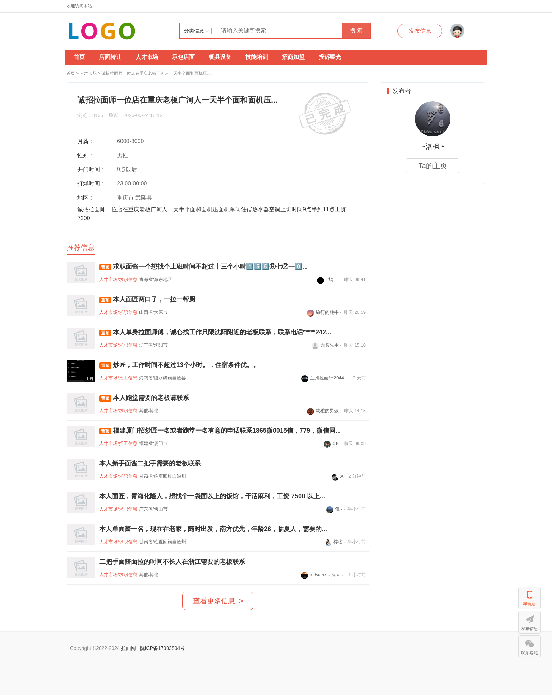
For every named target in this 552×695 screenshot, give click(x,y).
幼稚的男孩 (323, 410)
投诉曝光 (330, 57)
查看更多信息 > (218, 601)
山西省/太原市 (153, 312)
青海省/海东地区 (155, 279)
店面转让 (110, 57)
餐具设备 (220, 57)
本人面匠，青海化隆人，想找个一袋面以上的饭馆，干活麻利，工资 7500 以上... (212, 496)
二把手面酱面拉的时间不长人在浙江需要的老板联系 (172, 561)
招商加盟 (293, 57)
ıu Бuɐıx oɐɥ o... (322, 574)
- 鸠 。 (328, 279)
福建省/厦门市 (153, 443)
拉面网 (128, 648)
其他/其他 (149, 410)
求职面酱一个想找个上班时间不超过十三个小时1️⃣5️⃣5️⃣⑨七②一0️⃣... (203, 266)
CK (331, 443)
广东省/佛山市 (153, 509)
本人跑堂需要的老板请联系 (144, 398)
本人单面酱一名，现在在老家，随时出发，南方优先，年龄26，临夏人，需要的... (213, 528)
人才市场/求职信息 (118, 279)
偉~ (334, 509)
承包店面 (183, 57)
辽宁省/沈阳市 (153, 345)
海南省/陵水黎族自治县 (162, 377)
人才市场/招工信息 (118, 377)
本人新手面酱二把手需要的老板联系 (150, 463)
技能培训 (256, 57)
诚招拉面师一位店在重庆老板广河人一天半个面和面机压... (156, 73)
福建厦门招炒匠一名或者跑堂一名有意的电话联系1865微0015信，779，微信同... (220, 430)
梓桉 (334, 541)
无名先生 (325, 345)
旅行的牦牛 (323, 312)
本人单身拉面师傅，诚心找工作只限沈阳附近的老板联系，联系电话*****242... (215, 332)
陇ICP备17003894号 (162, 648)
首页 (79, 57)
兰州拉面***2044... (324, 377)
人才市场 (147, 57)
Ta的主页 (432, 166)
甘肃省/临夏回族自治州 (162, 476)
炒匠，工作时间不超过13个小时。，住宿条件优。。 (179, 365)
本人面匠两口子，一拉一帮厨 (147, 299)
